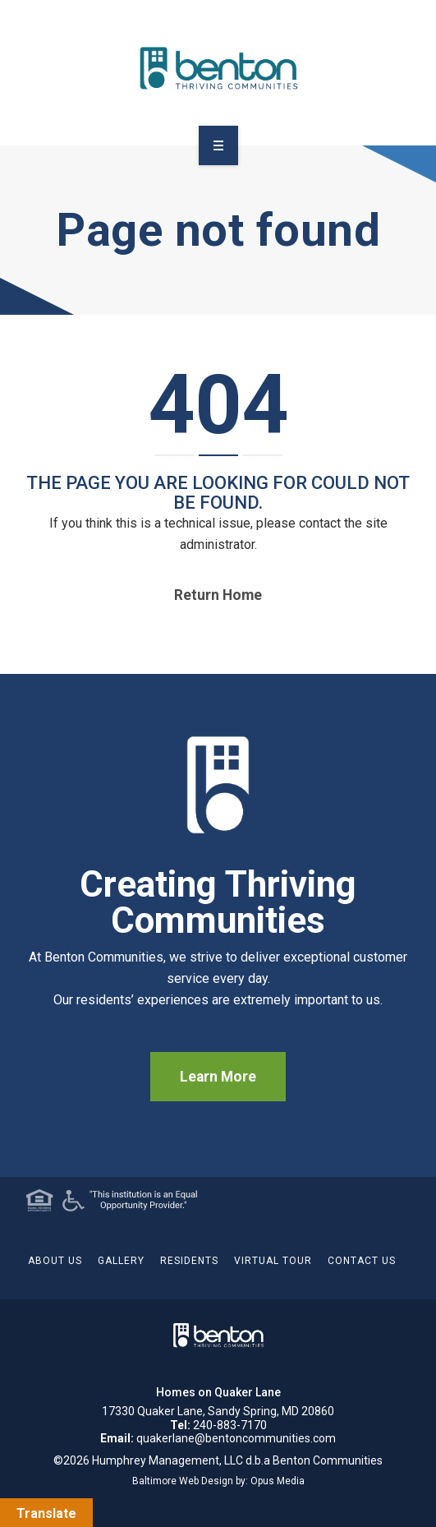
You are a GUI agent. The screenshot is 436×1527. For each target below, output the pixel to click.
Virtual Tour (273, 1260)
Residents (189, 1260)
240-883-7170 (230, 1425)
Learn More (218, 1076)
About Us (55, 1260)
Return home (218, 595)
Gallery (121, 1260)
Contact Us (362, 1260)
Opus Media (277, 1481)
